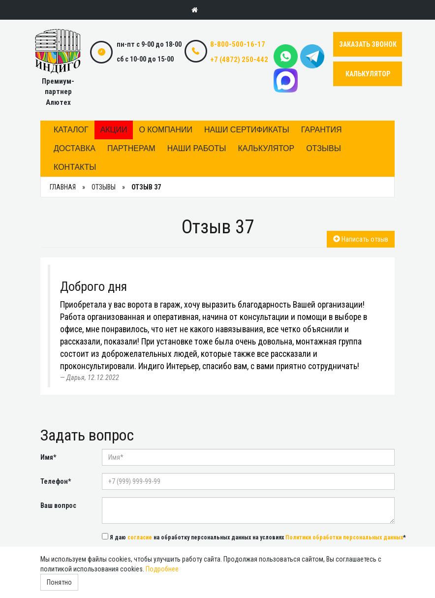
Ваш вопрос (58, 505)
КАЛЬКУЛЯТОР (367, 74)
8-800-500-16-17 (237, 44)
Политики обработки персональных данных (344, 537)
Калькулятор (266, 148)
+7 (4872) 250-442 (239, 59)
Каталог (71, 130)
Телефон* (55, 481)
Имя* (48, 457)
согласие (139, 537)
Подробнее (162, 569)
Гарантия (321, 130)
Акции (113, 130)
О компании (165, 130)
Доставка (74, 148)
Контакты (75, 167)
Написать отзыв (360, 239)
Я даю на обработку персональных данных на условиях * (254, 537)
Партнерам (131, 148)
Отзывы (323, 148)
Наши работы (196, 148)
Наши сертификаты (246, 130)
